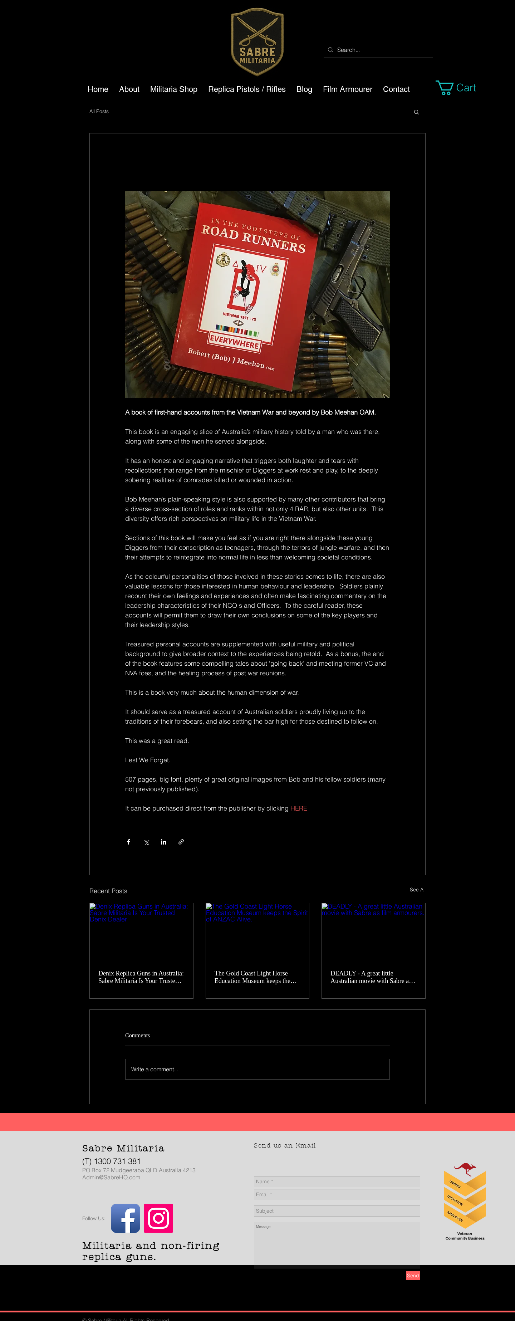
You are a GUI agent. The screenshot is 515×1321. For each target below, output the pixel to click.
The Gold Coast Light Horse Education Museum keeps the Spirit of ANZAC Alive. (252, 977)
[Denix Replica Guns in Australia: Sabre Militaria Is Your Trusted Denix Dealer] (141, 932)
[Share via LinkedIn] (163, 841)
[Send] (413, 1275)
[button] (464, 87)
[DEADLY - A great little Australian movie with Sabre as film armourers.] (373, 932)
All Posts (99, 111)
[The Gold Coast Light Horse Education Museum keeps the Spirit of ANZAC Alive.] (257, 932)
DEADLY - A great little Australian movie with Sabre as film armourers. (370, 977)
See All (418, 889)
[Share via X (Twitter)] (146, 841)
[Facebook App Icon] (125, 1218)
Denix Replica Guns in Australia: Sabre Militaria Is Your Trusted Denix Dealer (141, 977)
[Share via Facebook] (128, 841)
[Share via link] (181, 841)
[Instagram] (158, 1218)
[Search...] (377, 50)
